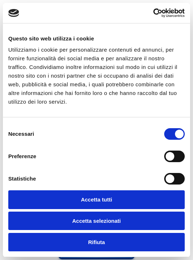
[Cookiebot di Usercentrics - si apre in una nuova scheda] (153, 13)
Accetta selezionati (96, 221)
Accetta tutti (96, 199)
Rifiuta (96, 242)
